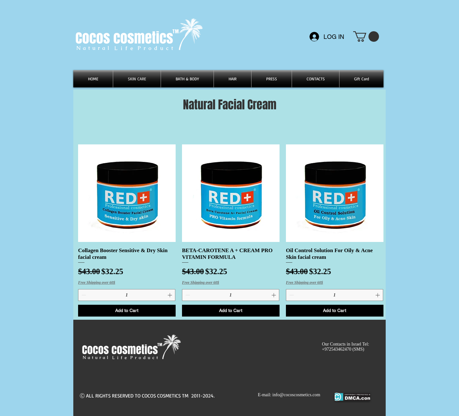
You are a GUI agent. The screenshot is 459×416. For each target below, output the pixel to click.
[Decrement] (83, 295)
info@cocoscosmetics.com (296, 394)
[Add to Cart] (127, 311)
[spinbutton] (126, 295)
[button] (366, 36)
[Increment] (170, 295)
